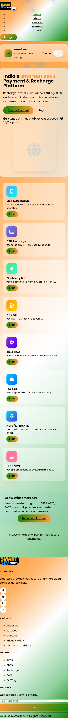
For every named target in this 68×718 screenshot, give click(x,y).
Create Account (18, 110)
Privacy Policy (15, 640)
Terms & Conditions (18, 645)
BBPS (9, 665)
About (37, 18)
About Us (12, 625)
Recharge (12, 670)
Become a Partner (34, 518)
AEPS (9, 660)
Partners (37, 26)
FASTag (11, 680)
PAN (9, 675)
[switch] (58, 53)
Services (37, 22)
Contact (37, 30)
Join (34, 707)
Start (12, 214)
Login (8, 37)
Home (37, 14)
